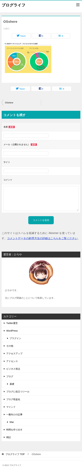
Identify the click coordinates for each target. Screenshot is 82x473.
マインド (11, 407)
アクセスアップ (14, 353)
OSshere (9, 103)
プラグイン (15, 338)
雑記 (8, 437)
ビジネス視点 (13, 368)
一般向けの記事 (14, 414)
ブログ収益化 (13, 399)
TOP (15, 454)
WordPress (12, 330)
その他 (9, 346)
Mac (12, 422)
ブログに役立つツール (17, 391)
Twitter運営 (12, 323)
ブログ (9, 376)
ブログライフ (13, 5)
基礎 (12, 384)
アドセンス (12, 361)
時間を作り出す (14, 429)
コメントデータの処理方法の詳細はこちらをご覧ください (42, 238)
